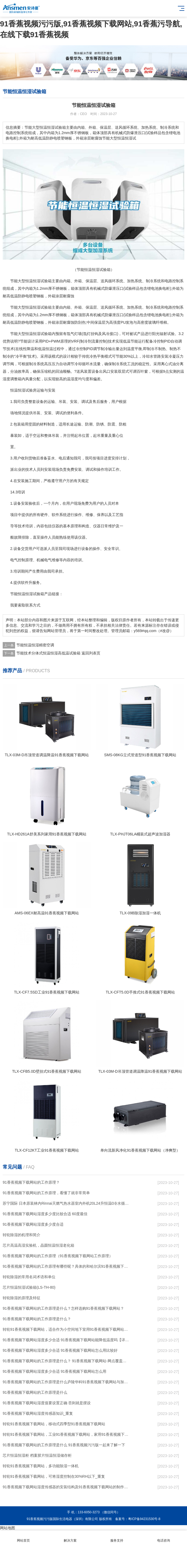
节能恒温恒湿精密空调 (35, 645)
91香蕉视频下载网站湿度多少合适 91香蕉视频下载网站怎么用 (54, 1371)
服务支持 (117, 1537)
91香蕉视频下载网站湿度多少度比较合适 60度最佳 (45, 1214)
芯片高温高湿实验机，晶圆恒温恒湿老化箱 (38, 1245)
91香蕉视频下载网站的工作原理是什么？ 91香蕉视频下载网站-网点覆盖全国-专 (66, 1361)
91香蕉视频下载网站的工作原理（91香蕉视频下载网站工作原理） (58, 1256)
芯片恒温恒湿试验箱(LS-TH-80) (29, 1287)
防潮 (89, 424)
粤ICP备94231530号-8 (144, 1519)
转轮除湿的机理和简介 (21, 1235)
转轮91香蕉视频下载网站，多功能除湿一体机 (41, 1466)
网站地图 (7, 1528)
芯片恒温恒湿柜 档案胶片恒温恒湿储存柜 (37, 1455)
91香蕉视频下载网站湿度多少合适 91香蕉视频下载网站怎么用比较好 (60, 1350)
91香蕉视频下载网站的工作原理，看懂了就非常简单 (46, 1193)
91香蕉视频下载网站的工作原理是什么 (35, 1392)
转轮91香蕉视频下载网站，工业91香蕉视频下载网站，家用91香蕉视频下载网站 (66, 1434)
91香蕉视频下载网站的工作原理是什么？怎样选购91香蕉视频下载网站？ (63, 1308)
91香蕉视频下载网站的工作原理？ (31, 1182)
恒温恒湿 (32, 281)
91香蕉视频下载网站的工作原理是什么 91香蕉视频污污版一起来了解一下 (64, 1445)
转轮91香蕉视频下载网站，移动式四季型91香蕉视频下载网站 (54, 1424)
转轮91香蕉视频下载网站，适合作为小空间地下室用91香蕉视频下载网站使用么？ (66, 1329)
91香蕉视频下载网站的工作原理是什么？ (37, 1319)
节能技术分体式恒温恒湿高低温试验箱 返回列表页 (58, 653)
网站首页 (23, 1537)
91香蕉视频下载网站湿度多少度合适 (33, 1224)
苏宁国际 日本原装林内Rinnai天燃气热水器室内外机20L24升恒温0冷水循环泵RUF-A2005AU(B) (66, 1203)
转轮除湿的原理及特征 (21, 1298)
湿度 (6, 379)
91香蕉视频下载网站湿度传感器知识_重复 (38, 1413)
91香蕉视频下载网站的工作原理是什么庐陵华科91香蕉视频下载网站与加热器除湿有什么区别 (66, 1382)
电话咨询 (163, 1537)
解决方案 (70, 1537)
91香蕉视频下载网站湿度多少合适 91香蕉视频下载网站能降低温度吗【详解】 (66, 1340)
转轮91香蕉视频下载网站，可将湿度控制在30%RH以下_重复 (54, 1476)
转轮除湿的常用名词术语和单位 (29, 1277)
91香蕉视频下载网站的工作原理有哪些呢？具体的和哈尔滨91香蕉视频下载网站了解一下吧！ (66, 1266)
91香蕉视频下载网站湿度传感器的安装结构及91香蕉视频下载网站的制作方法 (66, 1487)
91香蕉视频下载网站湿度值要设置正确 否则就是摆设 (47, 1403)
